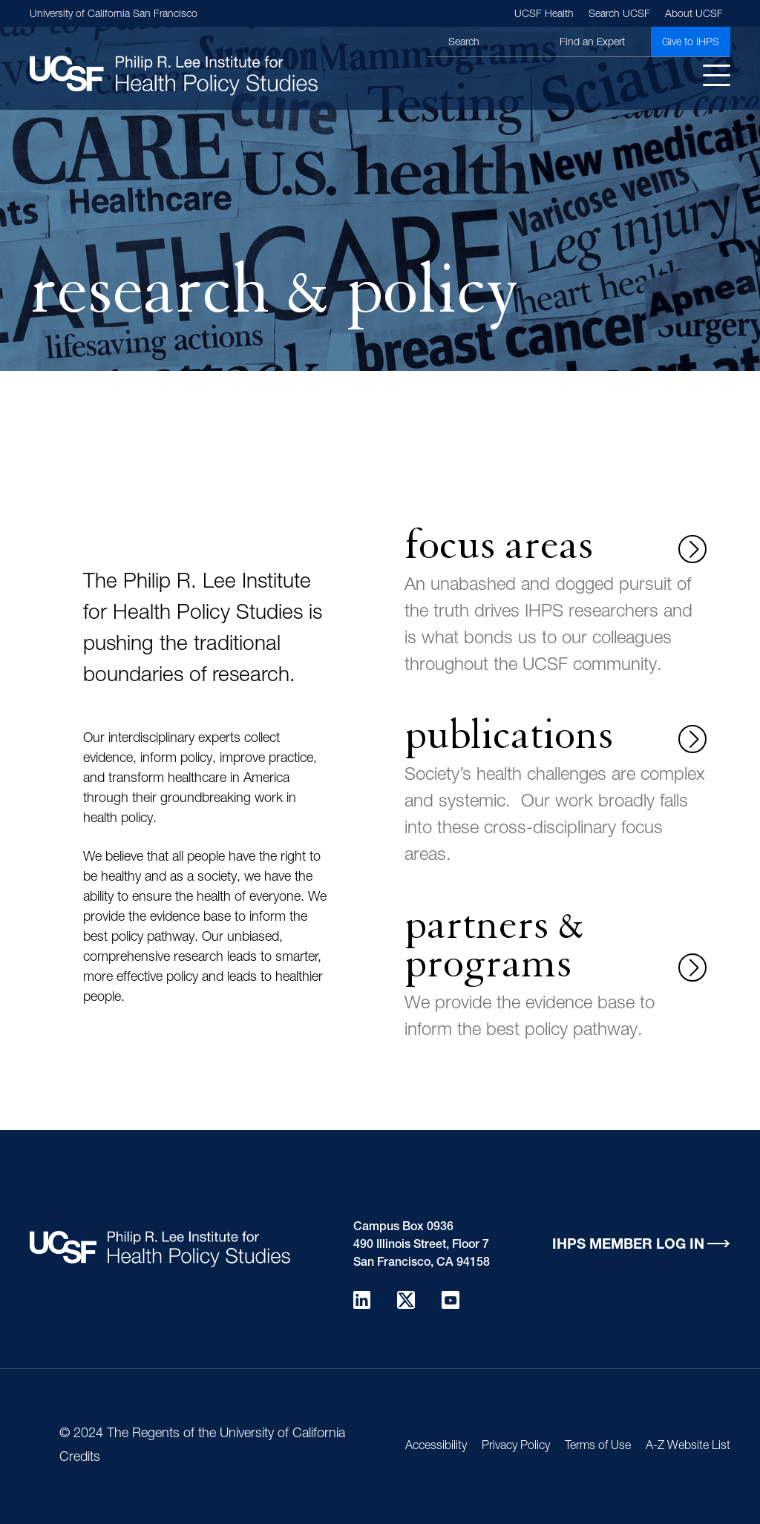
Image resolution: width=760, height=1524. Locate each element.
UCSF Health (544, 15)
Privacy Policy (516, 1447)
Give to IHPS (690, 43)
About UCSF (694, 15)
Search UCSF (619, 15)
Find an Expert (592, 43)
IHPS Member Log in (628, 1245)
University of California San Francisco (113, 15)
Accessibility (436, 1447)
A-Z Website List (688, 1447)
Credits (79, 1458)
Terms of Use (598, 1447)
